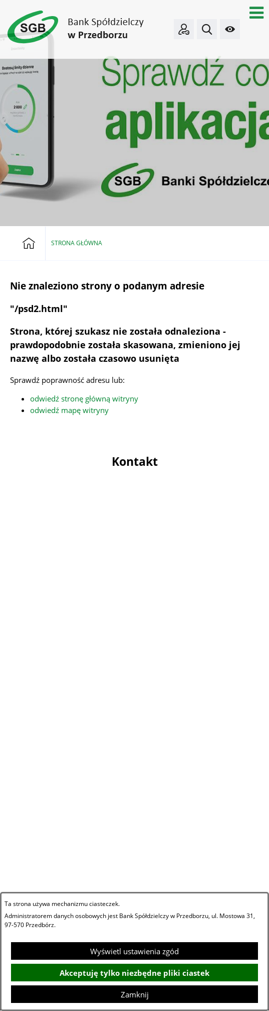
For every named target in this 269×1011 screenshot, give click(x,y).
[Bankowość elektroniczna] (184, 29)
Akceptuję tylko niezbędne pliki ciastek (134, 973)
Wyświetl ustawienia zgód (134, 951)
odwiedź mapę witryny (69, 410)
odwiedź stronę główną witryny (84, 398)
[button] (256, 12)
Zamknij (135, 994)
